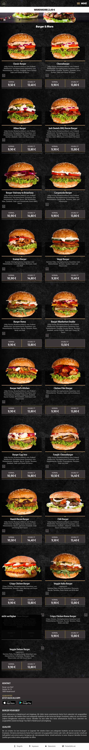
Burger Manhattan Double (63, 321)
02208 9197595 (7, 696)
